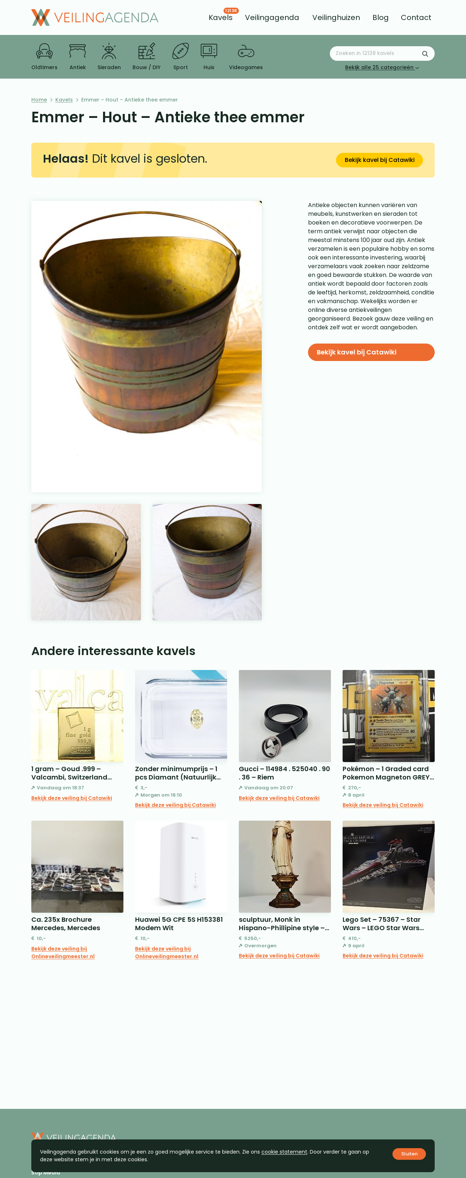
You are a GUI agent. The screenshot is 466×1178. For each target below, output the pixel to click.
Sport (180, 57)
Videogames (246, 57)
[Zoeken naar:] (382, 53)
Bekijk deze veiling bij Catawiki (71, 798)
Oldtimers (44, 57)
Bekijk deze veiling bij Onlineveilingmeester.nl (63, 952)
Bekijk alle (382, 67)
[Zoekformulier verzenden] (425, 53)
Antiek (77, 57)
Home (39, 99)
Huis (209, 57)
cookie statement (284, 1151)
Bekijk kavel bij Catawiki (380, 160)
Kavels (64, 99)
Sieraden (109, 57)
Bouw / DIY (147, 57)
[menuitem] (220, 17)
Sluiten (409, 1153)
